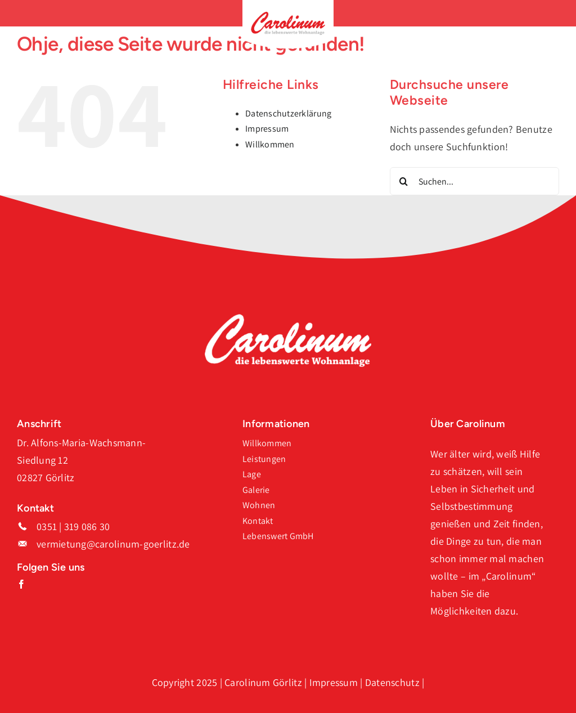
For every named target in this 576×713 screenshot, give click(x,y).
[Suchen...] (474, 181)
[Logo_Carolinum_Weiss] (288, 318)
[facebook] (21, 584)
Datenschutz (392, 682)
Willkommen (270, 144)
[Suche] (404, 181)
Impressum (267, 128)
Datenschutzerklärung (288, 113)
